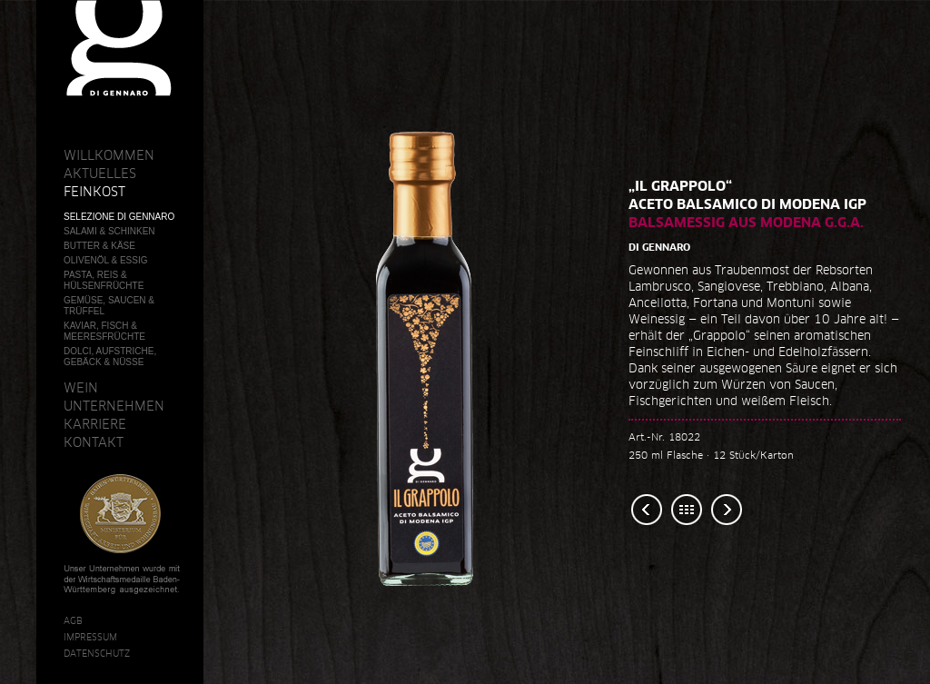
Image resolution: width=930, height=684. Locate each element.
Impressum (90, 636)
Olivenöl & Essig (105, 260)
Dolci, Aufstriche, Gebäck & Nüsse (110, 356)
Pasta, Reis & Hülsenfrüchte (103, 280)
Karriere (95, 424)
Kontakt (94, 442)
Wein (81, 388)
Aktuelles (100, 173)
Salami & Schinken (109, 231)
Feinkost (94, 191)
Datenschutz (97, 653)
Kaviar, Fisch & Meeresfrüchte (104, 331)
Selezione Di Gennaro (119, 217)
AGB (73, 620)
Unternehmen (114, 406)
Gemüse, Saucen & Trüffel (109, 305)
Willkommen (109, 155)
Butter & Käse (99, 246)
